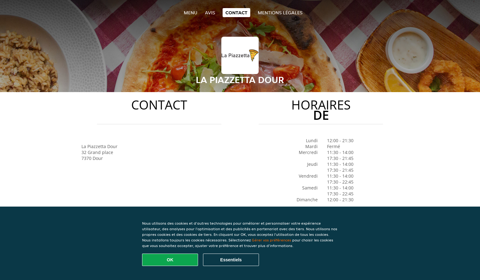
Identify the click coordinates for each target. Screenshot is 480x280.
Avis (210, 12)
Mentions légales (280, 12)
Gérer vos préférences (271, 240)
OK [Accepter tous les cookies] (170, 259)
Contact (236, 12)
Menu (190, 12)
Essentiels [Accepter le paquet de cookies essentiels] (231, 259)
